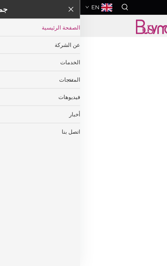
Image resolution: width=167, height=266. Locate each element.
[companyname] (83, 26)
